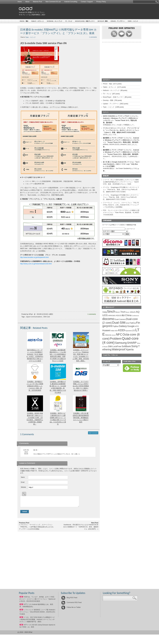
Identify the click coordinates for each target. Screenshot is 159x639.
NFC (119, 334)
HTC (137, 326)
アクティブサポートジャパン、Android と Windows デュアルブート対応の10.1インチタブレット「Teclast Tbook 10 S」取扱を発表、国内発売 (121, 140)
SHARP (132, 342)
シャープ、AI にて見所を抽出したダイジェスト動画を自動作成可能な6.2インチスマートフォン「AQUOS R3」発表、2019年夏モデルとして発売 (121, 182)
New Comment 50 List (53, 2)
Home (20, 2)
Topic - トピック (30, 37)
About (27, 2)
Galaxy (123, 326)
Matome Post (37, 2)
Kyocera (128, 331)
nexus (113, 335)
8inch (127, 312)
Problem (115, 338)
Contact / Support (87, 2)
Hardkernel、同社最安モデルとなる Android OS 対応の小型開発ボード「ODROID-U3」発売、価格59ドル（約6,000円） (80, 529)
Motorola (108, 335)
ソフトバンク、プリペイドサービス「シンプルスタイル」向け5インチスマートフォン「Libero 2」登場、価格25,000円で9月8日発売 (121, 130)
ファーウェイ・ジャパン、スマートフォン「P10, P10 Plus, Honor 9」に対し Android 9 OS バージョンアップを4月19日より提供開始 (121, 205)
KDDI (121, 330)
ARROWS (112, 315)
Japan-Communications (34, 317)
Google (131, 326)
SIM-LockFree (114, 346)
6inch (118, 312)
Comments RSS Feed (71, 604)
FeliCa (133, 323)
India (112, 331)
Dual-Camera (120, 319)
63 (21, 606)
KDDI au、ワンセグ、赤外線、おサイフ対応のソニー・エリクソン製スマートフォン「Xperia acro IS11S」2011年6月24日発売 (37, 601)
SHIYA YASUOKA (109, 116)
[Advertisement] (94, 11)
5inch (111, 311)
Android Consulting (70, 2)
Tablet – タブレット (37, 21)
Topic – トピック (133, 21)
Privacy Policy (101, 2)
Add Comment (93, 433)
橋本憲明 (106, 138)
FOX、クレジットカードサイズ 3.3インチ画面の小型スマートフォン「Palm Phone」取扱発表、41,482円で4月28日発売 (121, 212)
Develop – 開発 (103, 21)
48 (21, 627)
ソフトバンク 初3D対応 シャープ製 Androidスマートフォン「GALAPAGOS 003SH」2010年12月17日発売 (37, 614)
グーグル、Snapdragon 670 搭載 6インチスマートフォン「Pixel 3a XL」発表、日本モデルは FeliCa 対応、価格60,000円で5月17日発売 (121, 189)
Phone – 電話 (24, 21)
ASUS (118, 315)
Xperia (130, 349)
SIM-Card (46, 317)
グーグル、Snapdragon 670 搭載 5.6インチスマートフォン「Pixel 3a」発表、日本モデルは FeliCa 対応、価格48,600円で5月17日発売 (121, 197)
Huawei (106, 330)
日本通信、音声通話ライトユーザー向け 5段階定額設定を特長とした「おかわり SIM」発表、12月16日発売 (35, 386)
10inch (133, 312)
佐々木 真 (106, 162)
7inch (123, 312)
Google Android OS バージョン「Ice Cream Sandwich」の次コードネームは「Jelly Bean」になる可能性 (121, 164)
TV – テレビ (68, 21)
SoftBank (126, 346)
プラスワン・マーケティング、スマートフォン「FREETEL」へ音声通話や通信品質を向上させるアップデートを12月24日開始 (36, 529)
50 (21, 619)
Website (23, 487)
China (128, 315)
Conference (135, 315)
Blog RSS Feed (69, 599)
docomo (108, 319)
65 (21, 599)
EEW (127, 323)
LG (133, 330)
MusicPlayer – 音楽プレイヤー (85, 21)
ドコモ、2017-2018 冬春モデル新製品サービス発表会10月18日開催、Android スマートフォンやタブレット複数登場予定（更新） (37, 621)
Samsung (121, 342)
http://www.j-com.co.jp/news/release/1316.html (36, 264)
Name (23, 477)
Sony (134, 346)
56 (21, 612)
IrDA (116, 331)
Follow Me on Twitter (71, 609)
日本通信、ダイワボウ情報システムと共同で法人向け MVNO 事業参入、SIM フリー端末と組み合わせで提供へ (81, 386)
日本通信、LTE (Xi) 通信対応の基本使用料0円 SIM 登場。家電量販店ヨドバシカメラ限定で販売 (81, 417)
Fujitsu (115, 326)
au (123, 315)
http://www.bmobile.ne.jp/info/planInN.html (34, 257)
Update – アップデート (118, 21)
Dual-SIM (118, 322)
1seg (104, 312)
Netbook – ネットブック (54, 21)
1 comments (93, 37)
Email (23, 482)
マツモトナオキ (108, 128)
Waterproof (118, 349)
